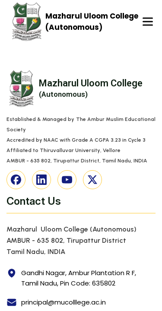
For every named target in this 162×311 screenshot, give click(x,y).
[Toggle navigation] (147, 22)
